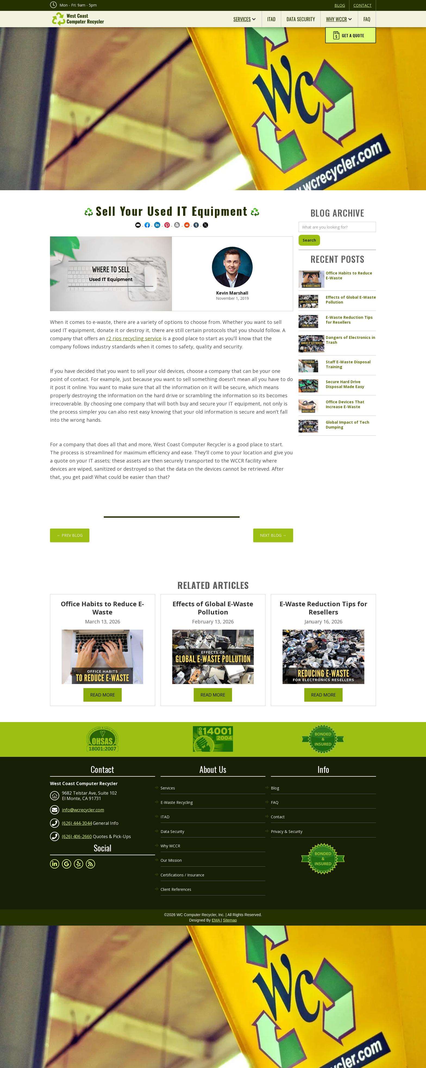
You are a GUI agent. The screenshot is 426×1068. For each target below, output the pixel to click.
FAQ (367, 19)
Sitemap (230, 899)
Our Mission (171, 845)
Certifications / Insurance (182, 857)
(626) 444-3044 (77, 821)
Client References (176, 869)
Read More (102, 695)
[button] (350, 36)
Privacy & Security (286, 820)
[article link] (337, 279)
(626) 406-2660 (77, 834)
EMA (216, 899)
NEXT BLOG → (273, 535)
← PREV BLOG (70, 535)
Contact (362, 5)
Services (242, 19)
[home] (77, 19)
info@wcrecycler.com (83, 807)
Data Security (301, 19)
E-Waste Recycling (177, 796)
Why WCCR (336, 19)
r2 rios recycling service (133, 338)
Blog (339, 5)
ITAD (271, 19)
